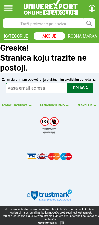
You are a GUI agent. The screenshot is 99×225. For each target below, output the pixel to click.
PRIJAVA (80, 88)
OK (62, 223)
